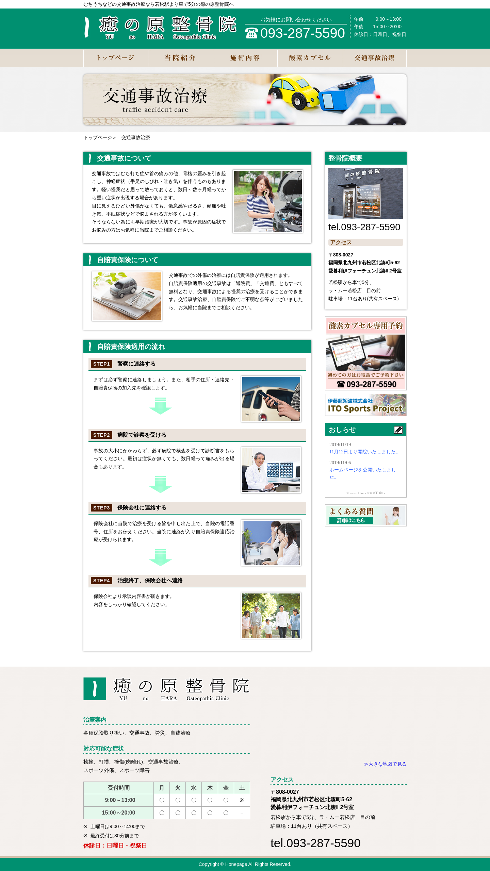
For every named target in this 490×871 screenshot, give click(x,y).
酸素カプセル (309, 58)
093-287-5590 (302, 33)
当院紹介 (180, 58)
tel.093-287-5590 (364, 227)
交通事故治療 (374, 58)
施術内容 (245, 58)
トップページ (115, 58)
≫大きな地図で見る (385, 764)
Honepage (236, 864)
